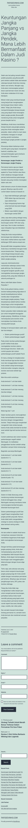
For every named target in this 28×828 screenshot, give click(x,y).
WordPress (16, 821)
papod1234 (6, 631)
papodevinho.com (15, 3)
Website (3, 692)
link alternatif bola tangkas (9, 808)
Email (3, 682)
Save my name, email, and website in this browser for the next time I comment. (14, 702)
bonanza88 (4, 806)
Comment (4, 654)
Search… (3, 751)
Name (3, 673)
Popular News (13, 634)
